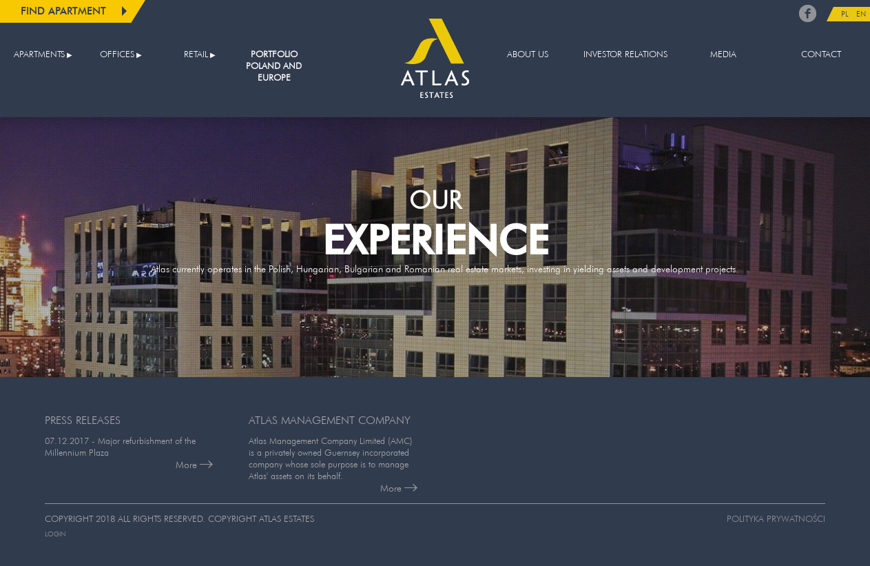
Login (55, 533)
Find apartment (63, 10)
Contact (821, 54)
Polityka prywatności (776, 519)
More (194, 464)
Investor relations (625, 54)
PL (845, 14)
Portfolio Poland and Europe (274, 65)
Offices (117, 54)
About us (527, 54)
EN (861, 14)
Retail (196, 54)
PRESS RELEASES (83, 420)
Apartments (39, 54)
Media (723, 54)
